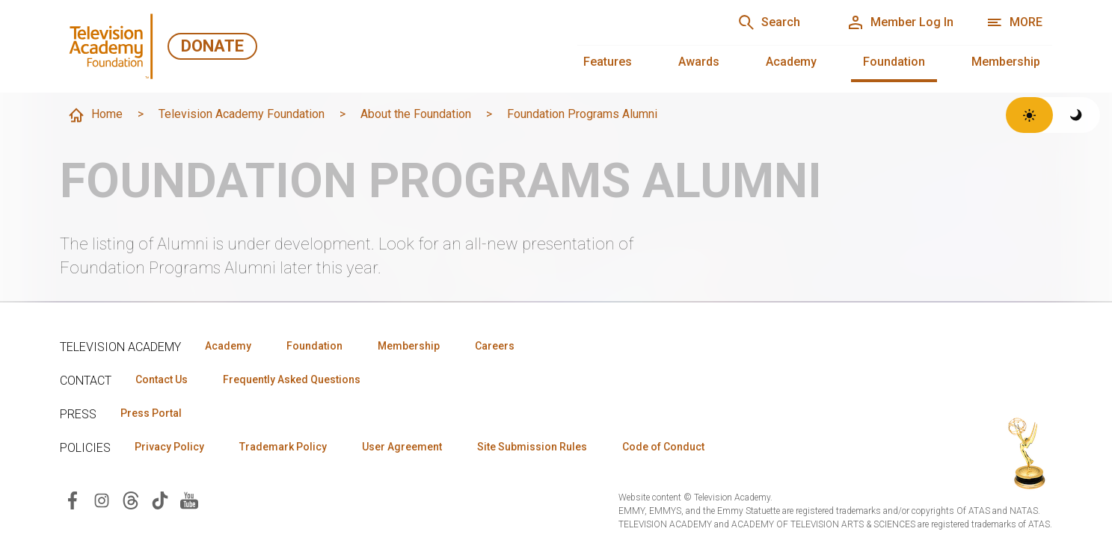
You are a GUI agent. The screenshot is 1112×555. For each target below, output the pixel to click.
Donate (212, 46)
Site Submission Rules (532, 447)
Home (95, 115)
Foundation (894, 62)
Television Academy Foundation (242, 114)
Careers (494, 346)
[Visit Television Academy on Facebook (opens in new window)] (72, 499)
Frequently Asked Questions (291, 379)
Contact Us (161, 379)
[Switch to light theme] (1029, 115)
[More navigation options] (1014, 22)
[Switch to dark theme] (1076, 115)
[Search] (768, 22)
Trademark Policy (283, 447)
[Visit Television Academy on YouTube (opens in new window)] (189, 499)
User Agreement (402, 447)
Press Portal (151, 413)
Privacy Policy (169, 447)
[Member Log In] (900, 22)
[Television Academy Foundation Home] (114, 46)
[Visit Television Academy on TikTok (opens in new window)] (160, 499)
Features (607, 62)
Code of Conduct (663, 447)
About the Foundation (415, 114)
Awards (698, 62)
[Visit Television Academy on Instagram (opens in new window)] (101, 499)
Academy (791, 62)
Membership (1005, 62)
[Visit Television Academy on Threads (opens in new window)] (131, 499)
